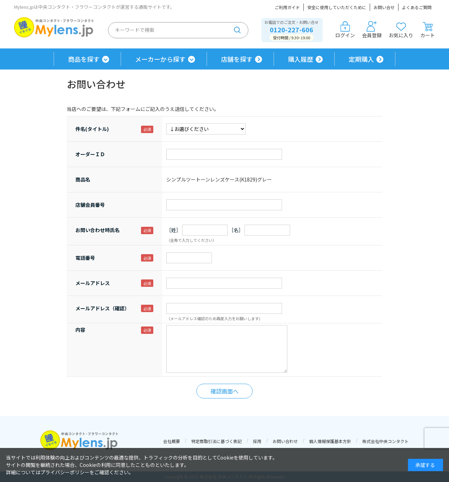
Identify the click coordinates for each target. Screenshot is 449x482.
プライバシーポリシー (64, 472)
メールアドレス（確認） (102, 308)
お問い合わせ (285, 441)
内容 (80, 329)
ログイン (345, 30)
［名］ (236, 229)
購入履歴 (300, 59)
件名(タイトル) (92, 128)
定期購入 (361, 59)
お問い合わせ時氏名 (97, 229)
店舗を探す (237, 59)
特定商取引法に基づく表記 (216, 441)
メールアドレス (92, 282)
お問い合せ (384, 7)
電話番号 (85, 257)
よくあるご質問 (416, 7)
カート (427, 30)
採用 (257, 441)
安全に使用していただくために (336, 7)
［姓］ (173, 229)
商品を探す (84, 59)
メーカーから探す (160, 59)
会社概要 (171, 441)
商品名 (82, 179)
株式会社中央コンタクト (385, 441)
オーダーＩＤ (90, 154)
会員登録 (372, 30)
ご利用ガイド (287, 7)
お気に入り (401, 30)
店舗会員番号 (90, 204)
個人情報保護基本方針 (330, 441)
